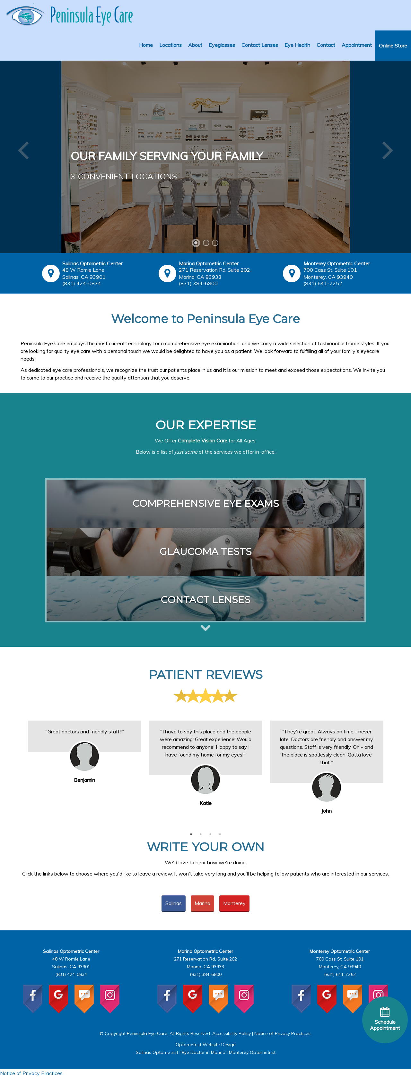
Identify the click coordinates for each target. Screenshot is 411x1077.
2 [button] (200, 834)
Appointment (357, 45)
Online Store (393, 45)
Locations (170, 45)
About (195, 45)
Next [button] (392, 769)
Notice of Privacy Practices (282, 1033)
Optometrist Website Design (206, 1044)
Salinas (173, 903)
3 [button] (210, 834)
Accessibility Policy (231, 1033)
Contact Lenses (259, 45)
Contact (326, 45)
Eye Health (297, 45)
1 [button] (191, 834)
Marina (202, 903)
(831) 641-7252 (322, 283)
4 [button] (220, 834)
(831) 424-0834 (81, 283)
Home (146, 45)
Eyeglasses (222, 45)
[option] (84, 736)
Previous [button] (19, 769)
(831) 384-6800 (198, 283)
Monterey (234, 903)
